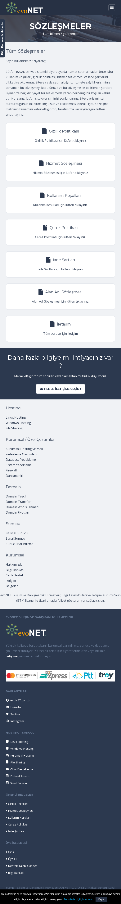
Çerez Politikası (17, 824)
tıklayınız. (80, 140)
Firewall (11, 470)
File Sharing (14, 428)
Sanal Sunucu (15, 538)
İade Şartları (15, 831)
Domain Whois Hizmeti (22, 507)
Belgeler (12, 586)
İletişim (11, 580)
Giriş (10, 852)
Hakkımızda (14, 564)
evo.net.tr (23, 72)
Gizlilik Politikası (17, 804)
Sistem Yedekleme (19, 465)
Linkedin (13, 707)
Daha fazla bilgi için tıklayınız (79, 899)
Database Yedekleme (21, 459)
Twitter (12, 714)
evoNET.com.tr (17, 700)
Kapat (101, 899)
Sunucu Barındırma (19, 544)
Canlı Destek (15, 575)
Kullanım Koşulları (18, 817)
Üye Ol (11, 859)
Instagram (14, 721)
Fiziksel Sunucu (17, 533)
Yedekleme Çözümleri (21, 454)
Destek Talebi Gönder (21, 866)
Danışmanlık (15, 476)
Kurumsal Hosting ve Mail (24, 449)
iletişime (12, 656)
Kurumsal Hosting (20, 755)
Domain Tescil (16, 496)
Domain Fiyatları (17, 512)
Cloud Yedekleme (19, 769)
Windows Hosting (18, 423)
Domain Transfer (18, 502)
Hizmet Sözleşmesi (19, 810)
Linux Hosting (16, 417)
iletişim (73, 333)
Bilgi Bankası (15, 570)
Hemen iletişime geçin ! (60, 389)
